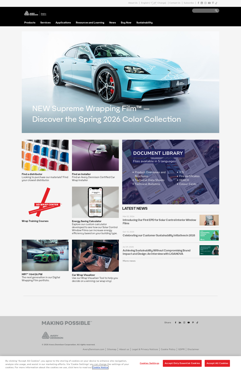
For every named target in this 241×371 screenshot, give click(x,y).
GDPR (181, 349)
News (112, 22)
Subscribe (189, 3)
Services (45, 22)
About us (124, 349)
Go (214, 11)
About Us (133, 3)
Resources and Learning (90, 22)
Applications (63, 22)
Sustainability (144, 22)
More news (129, 260)
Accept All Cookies (217, 363)
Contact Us (174, 3)
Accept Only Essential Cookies (182, 363)
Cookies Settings (149, 363)
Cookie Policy (168, 349)
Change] (161, 3)
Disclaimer (193, 349)
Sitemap (111, 349)
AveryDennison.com (93, 349)
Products (29, 22)
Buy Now (126, 22)
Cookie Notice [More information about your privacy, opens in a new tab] (100, 367)
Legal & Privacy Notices (145, 349)
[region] (120, 363)
